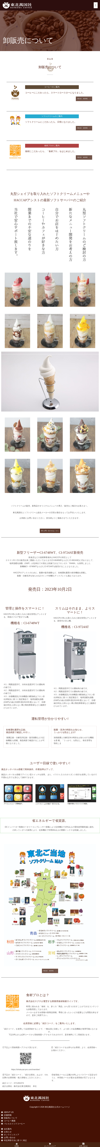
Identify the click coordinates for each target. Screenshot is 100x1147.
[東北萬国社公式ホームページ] (17, 5)
